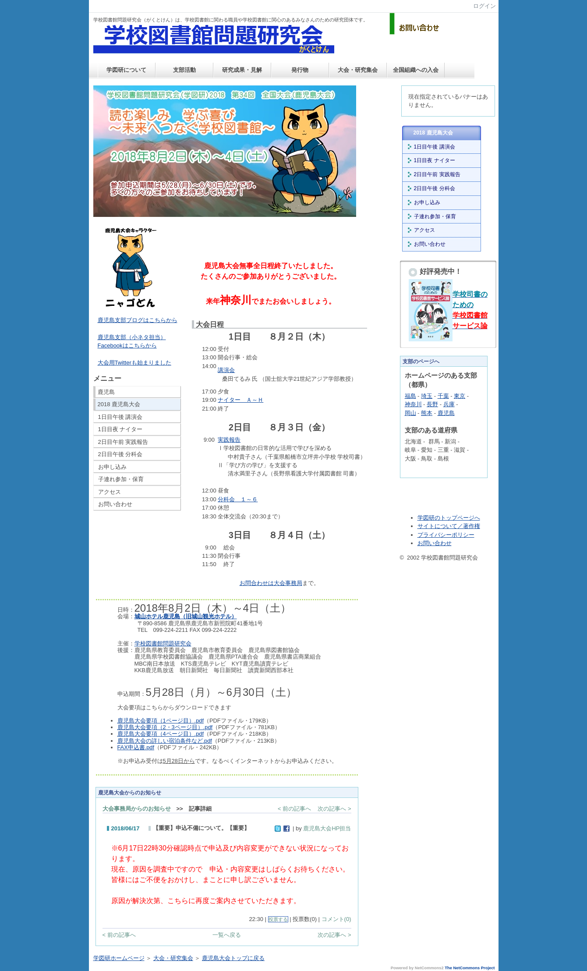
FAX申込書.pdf (136, 747)
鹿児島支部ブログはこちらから (137, 320)
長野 (432, 404)
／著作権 (468, 526)
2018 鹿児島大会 (119, 404)
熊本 (426, 413)
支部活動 (184, 70)
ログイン (484, 6)
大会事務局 (288, 583)
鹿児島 (106, 392)
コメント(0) (336, 919)
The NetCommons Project (470, 968)
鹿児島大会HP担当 (327, 828)
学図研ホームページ (119, 958)
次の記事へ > (334, 808)
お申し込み (112, 467)
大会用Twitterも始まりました (134, 362)
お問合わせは (257, 583)
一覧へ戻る (226, 935)
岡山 (410, 413)
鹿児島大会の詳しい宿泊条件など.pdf (164, 740)
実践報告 (229, 439)
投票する (278, 919)
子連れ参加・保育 (121, 479)
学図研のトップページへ (448, 517)
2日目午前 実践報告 (123, 442)
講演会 (226, 370)
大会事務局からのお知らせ (137, 808)
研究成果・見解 (242, 70)
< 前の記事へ (294, 808)
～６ (238, 499)
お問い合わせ (115, 504)
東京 (459, 396)
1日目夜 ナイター (120, 429)
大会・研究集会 (358, 70)
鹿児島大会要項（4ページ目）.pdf (160, 733)
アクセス (109, 492)
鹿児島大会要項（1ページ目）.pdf (160, 720)
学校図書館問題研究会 (162, 643)
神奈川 (413, 404)
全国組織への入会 (415, 70)
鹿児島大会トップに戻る (233, 958)
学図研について (126, 70)
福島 (410, 396)
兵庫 (449, 404)
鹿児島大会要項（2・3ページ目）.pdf (165, 727)
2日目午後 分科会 (120, 454)
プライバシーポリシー (445, 535)
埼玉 (426, 396)
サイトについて (437, 526)
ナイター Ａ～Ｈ (240, 400)
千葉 (443, 396)
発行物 (299, 70)
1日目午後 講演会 (120, 417)
